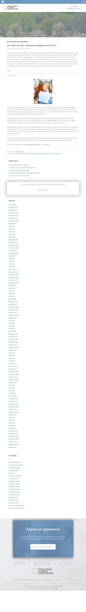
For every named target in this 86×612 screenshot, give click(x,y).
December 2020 (14, 372)
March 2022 (12, 331)
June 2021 (12, 355)
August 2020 (13, 382)
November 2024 (14, 248)
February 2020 (13, 399)
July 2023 (11, 288)
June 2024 (12, 261)
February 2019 (13, 431)
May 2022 (12, 326)
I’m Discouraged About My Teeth (19, 170)
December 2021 (14, 339)
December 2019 (14, 404)
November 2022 (14, 310)
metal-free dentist (14, 484)
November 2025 (14, 215)
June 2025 (12, 229)
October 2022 (13, 312)
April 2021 (12, 361)
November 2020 (14, 374)
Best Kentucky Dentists (16, 465)
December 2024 (14, 245)
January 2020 (13, 401)
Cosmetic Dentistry (15, 468)
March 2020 (12, 396)
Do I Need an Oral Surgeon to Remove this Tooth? (32, 45)
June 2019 (12, 420)
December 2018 (14, 436)
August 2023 (13, 285)
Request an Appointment (43, 547)
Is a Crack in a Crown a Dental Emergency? (22, 168)
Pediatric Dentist (14, 487)
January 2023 (13, 304)
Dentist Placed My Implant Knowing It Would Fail (24, 173)
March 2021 (12, 364)
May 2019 (12, 423)
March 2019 (12, 428)
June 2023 (12, 291)
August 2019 (13, 415)
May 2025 (12, 232)
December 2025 (14, 213)
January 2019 (13, 434)
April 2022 (12, 329)
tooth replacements (55, 153)
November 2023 (14, 277)
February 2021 (13, 366)
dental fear (27, 153)
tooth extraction (44, 153)
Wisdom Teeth (13, 500)
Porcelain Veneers (14, 489)
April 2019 (12, 426)
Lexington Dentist (14, 481)
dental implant (66, 140)
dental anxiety (19, 153)
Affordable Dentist (14, 462)
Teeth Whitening (14, 495)
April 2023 (12, 296)
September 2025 (14, 221)
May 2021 (12, 358)
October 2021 (13, 345)
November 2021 (14, 342)
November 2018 (14, 439)
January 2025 (13, 242)
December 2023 (14, 275)
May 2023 (12, 294)
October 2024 (13, 250)
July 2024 (11, 259)
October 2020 (13, 377)
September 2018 (14, 444)
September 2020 (14, 380)
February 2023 (13, 302)
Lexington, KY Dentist (33, 145)
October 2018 (13, 442)
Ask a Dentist (43, 190)
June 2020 (12, 388)
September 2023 (14, 283)
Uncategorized (13, 497)
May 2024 (12, 264)
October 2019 (13, 409)
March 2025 (12, 237)
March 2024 (12, 269)
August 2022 (13, 318)
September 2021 (14, 347)
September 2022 (14, 315)
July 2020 (11, 385)
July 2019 (11, 417)
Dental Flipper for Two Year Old (19, 165)
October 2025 (13, 218)
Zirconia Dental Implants (16, 505)
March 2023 (12, 299)
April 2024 (12, 267)
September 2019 (14, 412)
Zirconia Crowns (14, 503)
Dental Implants (14, 470)
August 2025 (13, 224)
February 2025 (13, 240)
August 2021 (13, 350)
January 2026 (13, 210)
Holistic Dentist (13, 478)
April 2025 (12, 234)
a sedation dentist (51, 120)
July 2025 (11, 226)
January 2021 (13, 369)
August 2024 (13, 256)
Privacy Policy (58, 586)
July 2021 (11, 353)
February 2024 (13, 272)
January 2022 (13, 337)
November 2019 (14, 407)
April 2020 (12, 393)
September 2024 (14, 253)
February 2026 (13, 207)
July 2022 (11, 320)
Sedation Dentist (19, 151)
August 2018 (13, 447)
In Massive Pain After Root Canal (19, 176)
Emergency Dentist (15, 476)
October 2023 (13, 280)
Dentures (12, 473)
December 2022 (14, 307)
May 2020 (12, 391)
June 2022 (12, 323)
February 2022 (13, 334)
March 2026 (12, 205)
